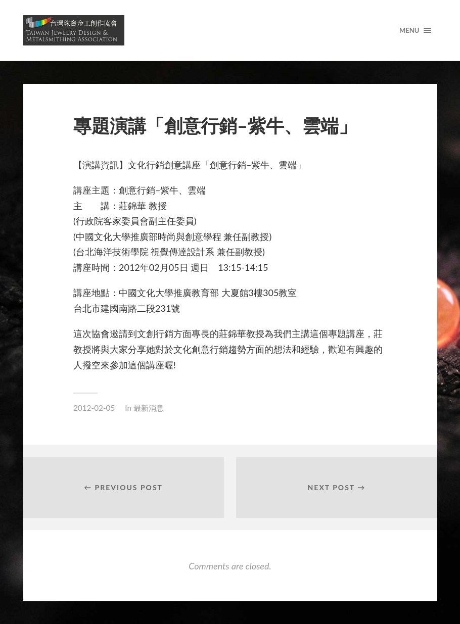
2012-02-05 (94, 407)
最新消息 (148, 407)
